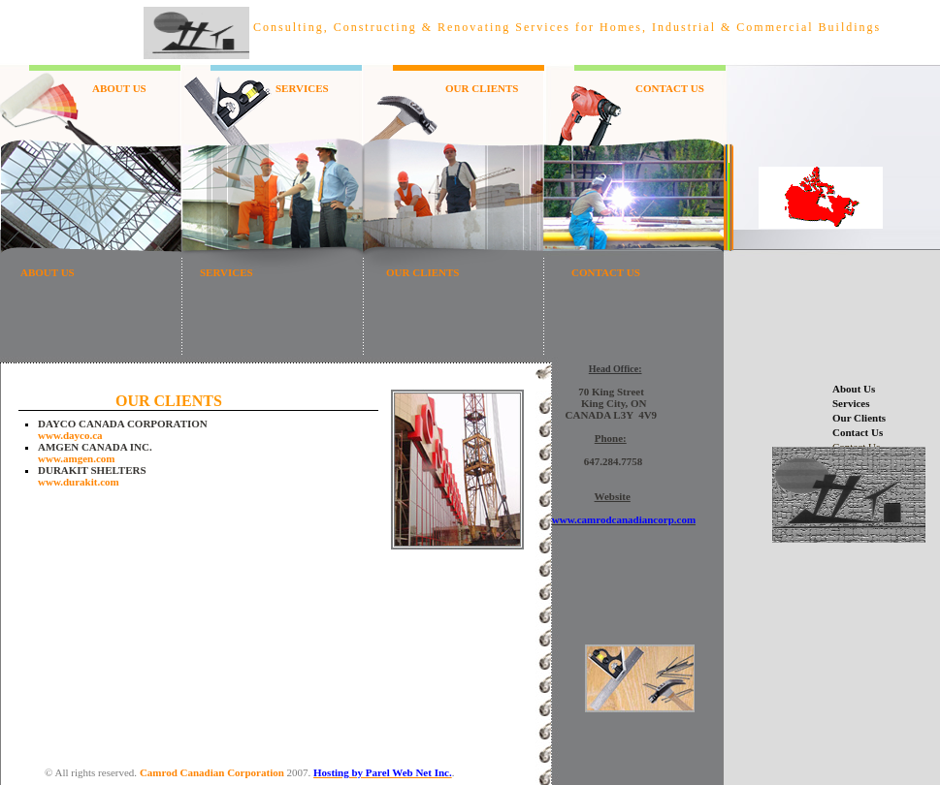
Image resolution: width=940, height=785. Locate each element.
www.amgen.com (76, 458)
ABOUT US (119, 88)
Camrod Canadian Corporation (212, 772)
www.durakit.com (78, 481)
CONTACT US (669, 88)
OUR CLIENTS (483, 88)
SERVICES (302, 88)
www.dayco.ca (70, 435)
